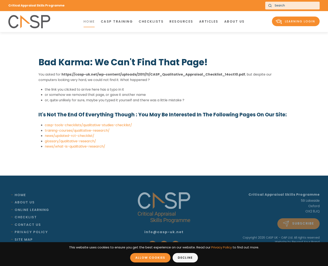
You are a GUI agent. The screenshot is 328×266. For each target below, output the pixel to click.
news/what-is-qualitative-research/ (75, 146)
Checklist (26, 217)
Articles (208, 21)
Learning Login (295, 21)
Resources (181, 21)
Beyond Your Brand (306, 242)
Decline (185, 258)
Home (89, 21)
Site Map (24, 239)
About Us (25, 202)
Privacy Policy (31, 232)
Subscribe (298, 224)
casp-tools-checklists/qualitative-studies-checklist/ (88, 125)
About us (234, 21)
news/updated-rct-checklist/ (69, 135)
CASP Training (117, 21)
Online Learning (32, 209)
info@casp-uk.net (164, 232)
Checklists (151, 21)
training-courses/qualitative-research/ (77, 130)
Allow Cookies (150, 258)
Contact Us (28, 224)
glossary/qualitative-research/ (70, 141)
